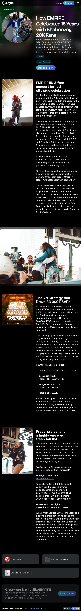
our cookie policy (30, 608)
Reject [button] (67, 608)
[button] (77, 3)
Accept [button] (76, 608)
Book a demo (67, 597)
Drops (40, 57)
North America (44, 62)
